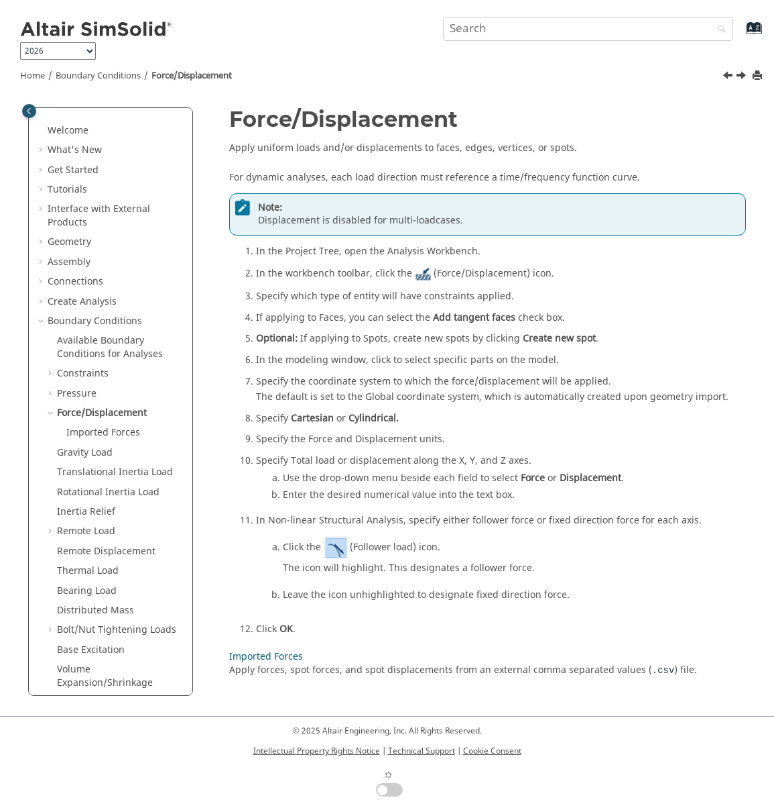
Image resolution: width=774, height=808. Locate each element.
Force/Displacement (191, 76)
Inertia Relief (86, 392)
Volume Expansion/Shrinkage (105, 556)
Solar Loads (83, 662)
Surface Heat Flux (96, 622)
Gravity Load (85, 333)
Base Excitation (91, 530)
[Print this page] (758, 76)
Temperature (86, 583)
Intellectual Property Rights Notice (316, 751)
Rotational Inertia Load (108, 373)
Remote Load (86, 412)
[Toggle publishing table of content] (29, 111)
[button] (42, 123)
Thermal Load (88, 451)
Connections (75, 162)
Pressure (76, 274)
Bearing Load (87, 471)
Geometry (69, 122)
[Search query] (588, 29)
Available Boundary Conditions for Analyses (110, 228)
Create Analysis (82, 182)
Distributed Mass (95, 491)
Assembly (69, 143)
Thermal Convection (102, 603)
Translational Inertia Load (115, 353)
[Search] (718, 30)
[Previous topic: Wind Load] (729, 77)
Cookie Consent (492, 751)
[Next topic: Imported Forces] (742, 77)
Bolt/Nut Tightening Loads (116, 510)
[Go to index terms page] (739, 35)
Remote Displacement (106, 432)
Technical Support (421, 751)
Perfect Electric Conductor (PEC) (115, 688)
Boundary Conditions (98, 76)
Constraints (83, 254)
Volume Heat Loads (100, 642)
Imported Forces (103, 313)
